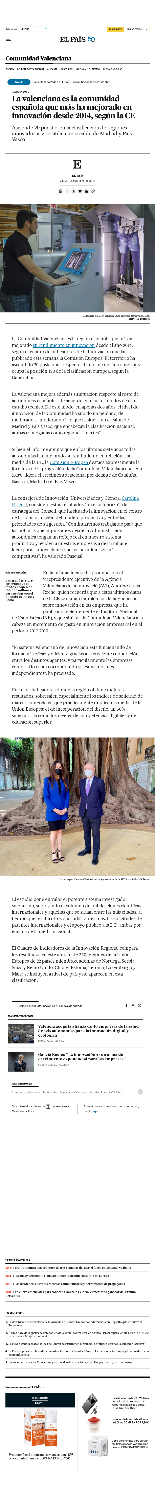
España (10, 69)
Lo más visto (14, 1313)
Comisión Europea (69, 462)
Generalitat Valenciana (30, 69)
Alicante (52, 69)
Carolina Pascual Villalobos (106, 1092)
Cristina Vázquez (47, 1065)
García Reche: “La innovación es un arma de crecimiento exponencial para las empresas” (82, 1057)
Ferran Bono (45, 1041)
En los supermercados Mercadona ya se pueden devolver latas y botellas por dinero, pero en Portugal (71, 1362)
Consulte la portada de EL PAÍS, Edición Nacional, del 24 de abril (71, 82)
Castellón (67, 69)
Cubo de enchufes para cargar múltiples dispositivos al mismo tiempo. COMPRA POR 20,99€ (130, 1444)
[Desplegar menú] (8, 39)
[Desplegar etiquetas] (140, 1092)
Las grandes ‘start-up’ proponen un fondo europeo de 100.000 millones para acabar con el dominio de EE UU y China (19, 590)
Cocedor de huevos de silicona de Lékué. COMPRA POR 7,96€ (130, 1421)
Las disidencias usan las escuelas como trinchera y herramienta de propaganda (70, 1284)
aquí (95, 1111)
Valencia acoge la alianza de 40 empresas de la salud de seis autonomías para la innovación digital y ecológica (88, 1031)
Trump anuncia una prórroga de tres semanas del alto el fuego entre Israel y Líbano (73, 1268)
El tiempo (94, 69)
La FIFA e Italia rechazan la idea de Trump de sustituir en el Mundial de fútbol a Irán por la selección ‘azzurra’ (76, 1343)
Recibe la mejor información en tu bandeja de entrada (50, 1005)
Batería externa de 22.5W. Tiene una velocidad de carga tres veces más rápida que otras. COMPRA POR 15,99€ (130, 1403)
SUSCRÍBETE (115, 29)
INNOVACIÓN (19, 92)
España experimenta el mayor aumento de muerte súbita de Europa (62, 1276)
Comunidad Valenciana (38, 58)
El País (77, 176)
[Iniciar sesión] (137, 29)
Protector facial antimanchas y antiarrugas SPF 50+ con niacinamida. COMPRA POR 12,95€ (41, 1456)
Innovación (50, 1092)
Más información (23, 1111)
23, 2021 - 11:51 (82, 181)
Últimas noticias (112, 69)
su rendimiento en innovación (64, 345)
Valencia (81, 69)
